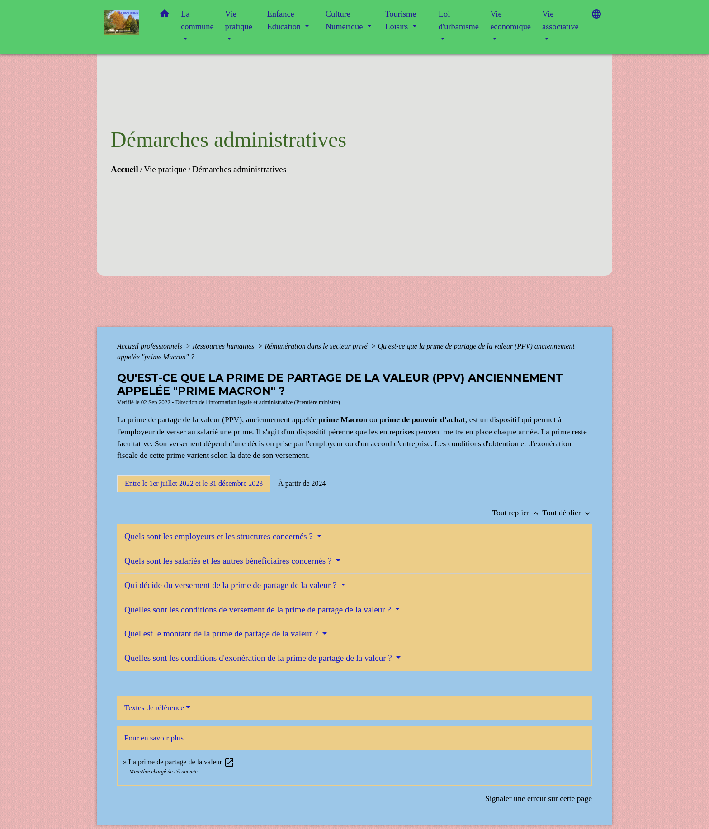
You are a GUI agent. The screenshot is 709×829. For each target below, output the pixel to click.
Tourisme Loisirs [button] (400, 20)
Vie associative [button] (560, 20)
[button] (164, 16)
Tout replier (517, 512)
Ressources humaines (224, 346)
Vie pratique (165, 169)
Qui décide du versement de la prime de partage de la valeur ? (231, 585)
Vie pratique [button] (238, 20)
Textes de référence (154, 707)
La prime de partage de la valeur (181, 762)
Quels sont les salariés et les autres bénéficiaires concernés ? (229, 560)
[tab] (193, 483)
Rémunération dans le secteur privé (317, 346)
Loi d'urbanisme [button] (459, 20)
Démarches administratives (239, 169)
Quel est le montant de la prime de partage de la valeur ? (222, 633)
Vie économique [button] (510, 20)
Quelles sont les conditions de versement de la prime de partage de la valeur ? (258, 609)
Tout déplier (567, 512)
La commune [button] (197, 20)
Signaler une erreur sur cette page (538, 798)
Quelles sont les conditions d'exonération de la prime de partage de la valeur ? (259, 658)
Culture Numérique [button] (345, 20)
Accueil (124, 169)
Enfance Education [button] (285, 20)
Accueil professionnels (150, 346)
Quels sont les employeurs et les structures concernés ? (219, 536)
